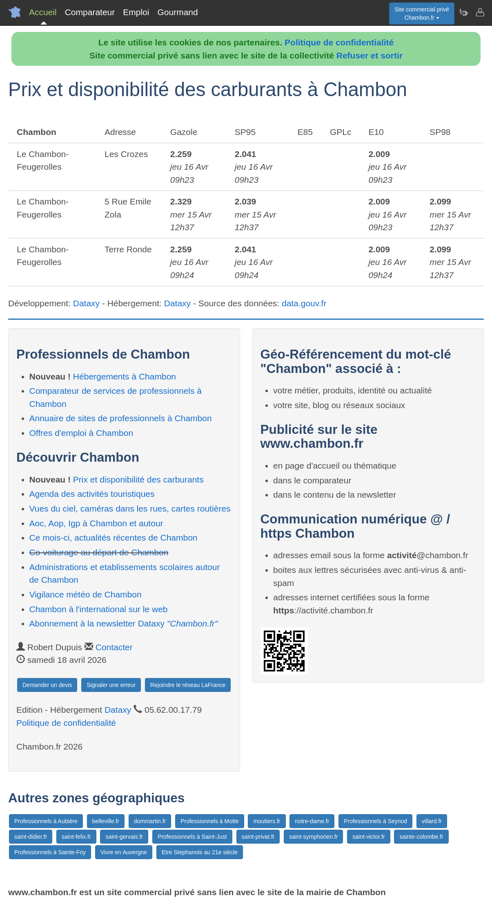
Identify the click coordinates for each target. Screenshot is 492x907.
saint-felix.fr (76, 836)
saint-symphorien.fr (313, 836)
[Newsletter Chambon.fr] (463, 12)
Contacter (114, 647)
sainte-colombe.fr (421, 836)
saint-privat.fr (258, 836)
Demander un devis (47, 685)
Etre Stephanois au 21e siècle (200, 852)
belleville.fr (105, 821)
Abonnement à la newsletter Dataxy (123, 623)
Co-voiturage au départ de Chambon (99, 552)
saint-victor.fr (368, 836)
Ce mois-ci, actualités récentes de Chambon (113, 537)
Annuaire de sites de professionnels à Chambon (120, 418)
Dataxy (86, 303)
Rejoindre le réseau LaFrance (187, 685)
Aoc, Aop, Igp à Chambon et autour (96, 523)
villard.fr (432, 821)
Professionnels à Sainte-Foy (50, 852)
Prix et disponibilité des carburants (138, 479)
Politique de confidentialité (339, 42)
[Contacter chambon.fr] (480, 12)
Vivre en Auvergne (123, 852)
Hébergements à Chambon (124, 376)
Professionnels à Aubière (46, 821)
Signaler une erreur (111, 685)
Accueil (43, 12)
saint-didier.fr (30, 836)
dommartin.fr (150, 821)
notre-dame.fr (312, 821)
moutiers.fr (266, 821)
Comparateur (90, 12)
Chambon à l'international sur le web (98, 609)
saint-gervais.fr (124, 836)
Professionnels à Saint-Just (192, 836)
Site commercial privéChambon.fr (421, 13)
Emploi (136, 12)
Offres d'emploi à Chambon (81, 433)
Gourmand (177, 12)
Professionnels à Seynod (375, 821)
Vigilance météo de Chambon (85, 594)
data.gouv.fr (304, 303)
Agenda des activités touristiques (92, 493)
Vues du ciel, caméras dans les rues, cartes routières (130, 508)
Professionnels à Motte (209, 821)
